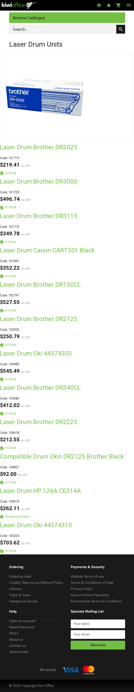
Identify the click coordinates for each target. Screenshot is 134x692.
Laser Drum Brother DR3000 (38, 181)
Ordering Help (20, 576)
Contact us (17, 645)
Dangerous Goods (23, 601)
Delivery (15, 588)
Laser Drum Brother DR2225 (38, 422)
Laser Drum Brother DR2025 (38, 147)
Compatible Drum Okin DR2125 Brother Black (62, 456)
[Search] (67, 29)
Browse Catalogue (29, 17)
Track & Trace (19, 594)
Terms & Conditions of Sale (92, 582)
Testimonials (19, 651)
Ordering (16, 566)
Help (13, 611)
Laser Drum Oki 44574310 (36, 525)
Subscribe (98, 645)
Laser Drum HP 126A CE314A (40, 490)
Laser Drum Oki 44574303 (36, 353)
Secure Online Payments (90, 594)
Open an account (22, 620)
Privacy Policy (82, 588)
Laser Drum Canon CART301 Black (47, 250)
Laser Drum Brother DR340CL (40, 387)
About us (16, 639)
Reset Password (21, 626)
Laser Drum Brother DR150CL (40, 284)
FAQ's (13, 633)
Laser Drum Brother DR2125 (38, 319)
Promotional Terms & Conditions (96, 601)
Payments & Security (88, 566)
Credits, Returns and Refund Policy (36, 582)
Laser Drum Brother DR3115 (38, 216)
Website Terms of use (87, 576)
